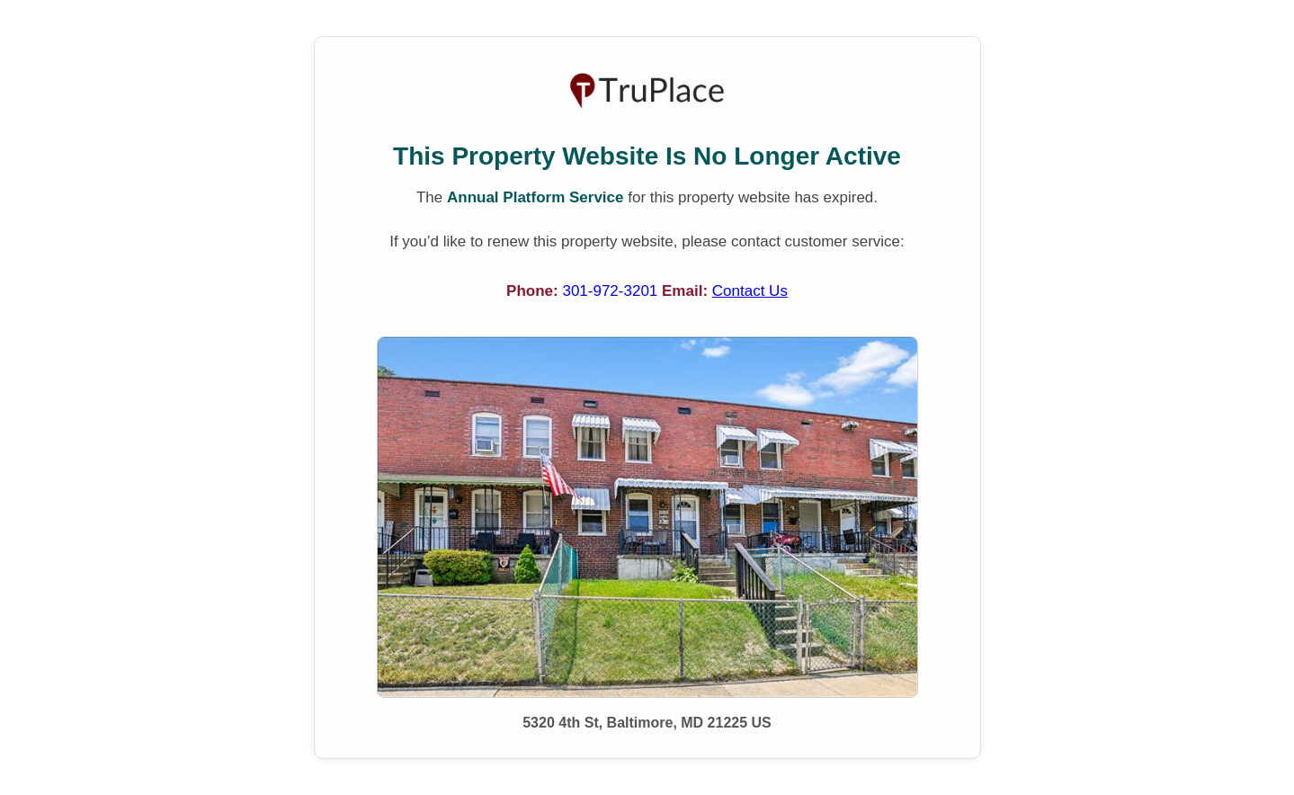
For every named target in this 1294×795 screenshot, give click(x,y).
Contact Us (750, 290)
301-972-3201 (612, 290)
